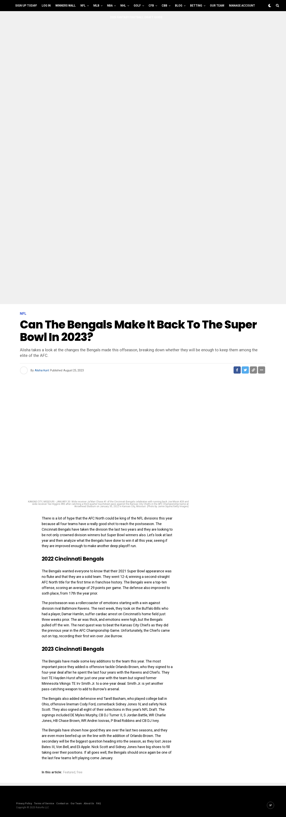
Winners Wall (65, 5)
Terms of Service (44, 803)
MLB (96, 5)
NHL (123, 5)
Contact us (62, 803)
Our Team (217, 5)
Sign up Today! (26, 5)
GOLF (137, 5)
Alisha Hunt (42, 370)
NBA (110, 5)
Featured (69, 772)
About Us (89, 803)
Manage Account (242, 5)
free (79, 772)
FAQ (98, 803)
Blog (178, 5)
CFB (151, 5)
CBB (164, 5)
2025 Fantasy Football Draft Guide (136, 17)
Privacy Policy (24, 803)
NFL (83, 5)
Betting (196, 5)
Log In (46, 5)
